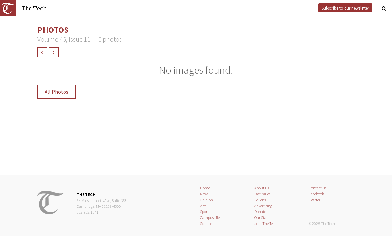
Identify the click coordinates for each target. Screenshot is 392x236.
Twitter (314, 199)
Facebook (316, 193)
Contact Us (317, 188)
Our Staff (261, 217)
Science (206, 223)
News (204, 193)
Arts (203, 205)
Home (205, 188)
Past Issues (262, 193)
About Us (261, 188)
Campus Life (210, 217)
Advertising (263, 205)
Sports (205, 211)
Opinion (206, 199)
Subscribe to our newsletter (345, 7)
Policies (260, 199)
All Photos (56, 91)
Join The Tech (265, 223)
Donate (260, 211)
